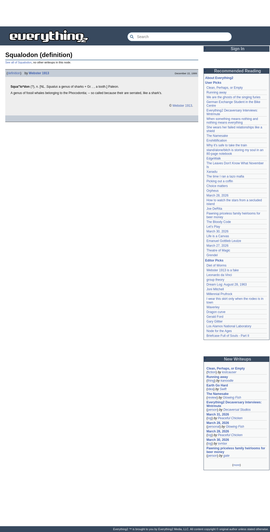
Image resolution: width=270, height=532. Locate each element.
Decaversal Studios (236, 410)
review (212, 397)
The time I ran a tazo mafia (225, 176)
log (210, 418)
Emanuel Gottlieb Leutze (223, 241)
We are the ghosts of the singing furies (233, 97)
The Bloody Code (218, 222)
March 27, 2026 (217, 246)
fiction (212, 372)
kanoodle (226, 380)
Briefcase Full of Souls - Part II (227, 336)
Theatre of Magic (218, 250)
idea (211, 389)
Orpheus (212, 191)
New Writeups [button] (237, 359)
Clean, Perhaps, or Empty (224, 88)
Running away (216, 92)
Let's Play (213, 226)
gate (226, 456)
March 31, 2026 (217, 414)
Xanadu (211, 172)
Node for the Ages (219, 331)
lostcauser (229, 372)
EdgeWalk (213, 158)
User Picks (213, 83)
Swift (223, 389)
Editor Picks (214, 260)
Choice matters (217, 186)
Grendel (212, 255)
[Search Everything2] (179, 36)
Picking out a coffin (219, 181)
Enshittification (216, 140)
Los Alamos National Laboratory (228, 326)
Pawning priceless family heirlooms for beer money (235, 450)
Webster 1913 (39, 73)
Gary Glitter (214, 321)
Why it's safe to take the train (226, 145)
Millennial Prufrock (219, 294)
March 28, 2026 (217, 195)
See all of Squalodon (18, 62)
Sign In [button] (237, 48)
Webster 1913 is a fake (222, 270)
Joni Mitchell (215, 289)
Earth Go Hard (217, 385)
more (236, 464)
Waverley (213, 307)
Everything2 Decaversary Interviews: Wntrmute (234, 404)
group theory (215, 280)
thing (211, 380)
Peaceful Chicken (230, 418)
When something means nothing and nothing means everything (232, 120)
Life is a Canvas (217, 236)
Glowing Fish (232, 397)
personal (214, 426)
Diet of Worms (216, 265)
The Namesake (217, 136)
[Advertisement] (135, 13)
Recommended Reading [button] (237, 71)
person (212, 410)
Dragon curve (215, 312)
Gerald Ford (214, 317)
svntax (222, 443)
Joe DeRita (214, 209)
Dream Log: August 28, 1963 (226, 284)
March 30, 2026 (217, 231)
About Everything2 (219, 78)
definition (14, 73)
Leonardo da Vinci (219, 275)
